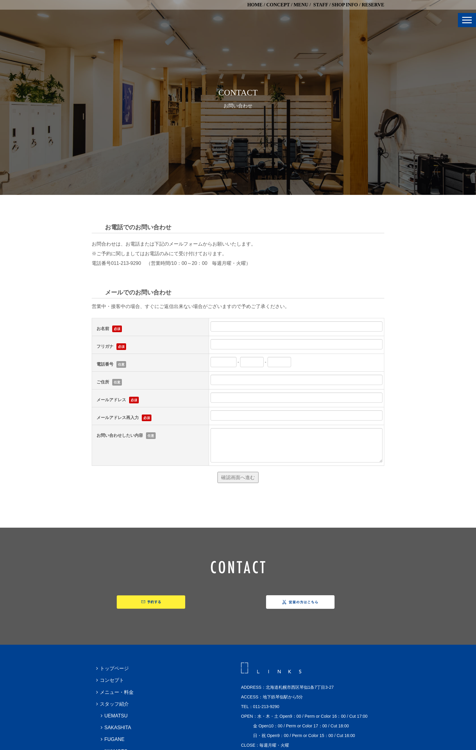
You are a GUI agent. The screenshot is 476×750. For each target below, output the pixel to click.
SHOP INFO (345, 4)
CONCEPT (278, 4)
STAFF (320, 4)
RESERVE (373, 4)
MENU (301, 4)
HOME (255, 4)
